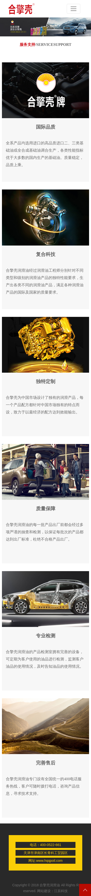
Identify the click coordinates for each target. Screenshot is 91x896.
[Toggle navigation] (73, 9)
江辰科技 (61, 891)
